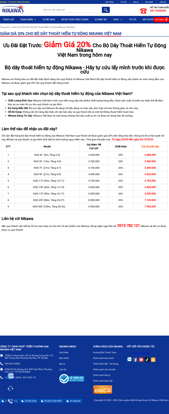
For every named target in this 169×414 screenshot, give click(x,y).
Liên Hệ (163, 2)
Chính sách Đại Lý (103, 375)
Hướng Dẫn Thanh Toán (106, 352)
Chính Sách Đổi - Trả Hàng (107, 364)
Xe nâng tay (101, 19)
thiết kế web (136, 400)
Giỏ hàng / (161, 19)
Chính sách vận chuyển (105, 369)
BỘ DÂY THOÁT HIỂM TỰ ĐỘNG (74, 19)
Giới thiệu (65, 352)
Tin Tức (124, 2)
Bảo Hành (149, 2)
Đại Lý (135, 2)
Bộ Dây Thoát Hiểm (51, 401)
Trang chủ (8, 19)
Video (118, 19)
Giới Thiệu (109, 2)
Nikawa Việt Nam (141, 353)
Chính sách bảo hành (104, 358)
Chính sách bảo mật (104, 381)
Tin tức (132, 19)
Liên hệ (64, 369)
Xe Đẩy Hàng (49, 19)
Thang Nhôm (28, 19)
